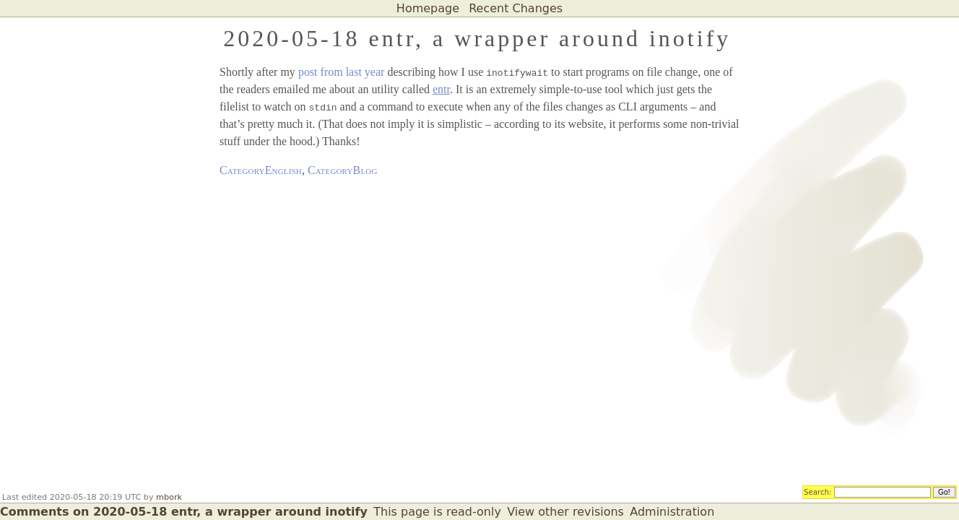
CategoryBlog (343, 170)
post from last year (341, 72)
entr (441, 89)
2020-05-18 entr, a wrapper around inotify (477, 38)
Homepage (427, 8)
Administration (672, 512)
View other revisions (565, 512)
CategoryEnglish (261, 170)
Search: (818, 491)
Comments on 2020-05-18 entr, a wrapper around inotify (184, 512)
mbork (169, 497)
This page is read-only (437, 512)
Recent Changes (516, 8)
